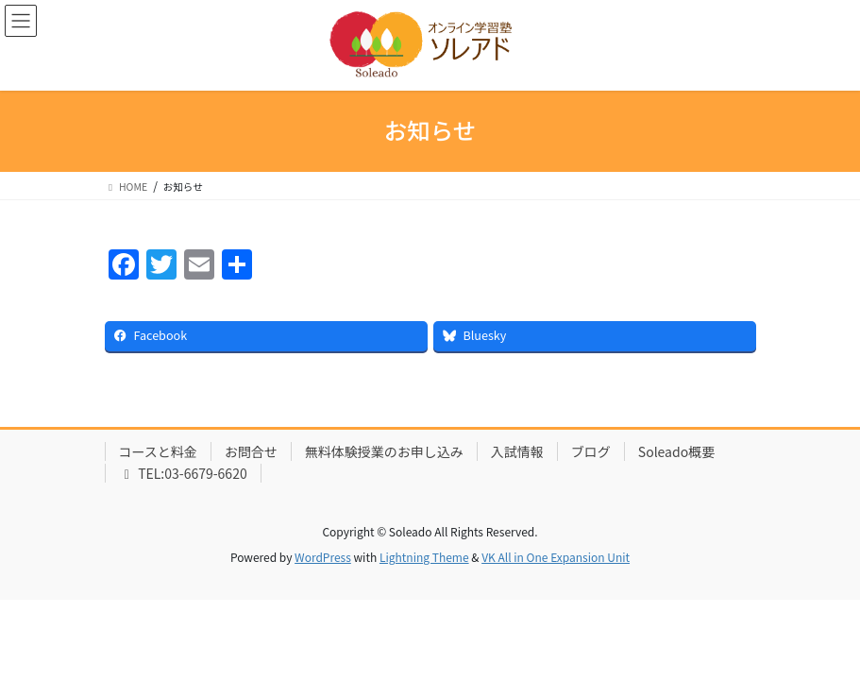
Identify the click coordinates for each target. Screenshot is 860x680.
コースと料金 (158, 451)
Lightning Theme (424, 557)
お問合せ (251, 451)
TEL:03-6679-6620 (183, 473)
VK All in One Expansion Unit (555, 557)
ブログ (591, 451)
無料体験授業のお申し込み (384, 451)
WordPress (323, 557)
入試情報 (517, 451)
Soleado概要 (676, 451)
